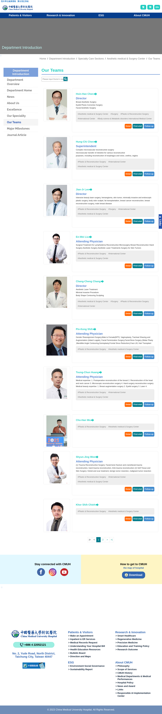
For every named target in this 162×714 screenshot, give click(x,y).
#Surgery (114, 114)
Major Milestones (18, 128)
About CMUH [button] (142, 15)
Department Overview (15, 82)
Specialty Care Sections (91, 58)
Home (43, 58)
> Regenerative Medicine (129, 639)
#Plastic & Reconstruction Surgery (135, 114)
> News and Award (125, 686)
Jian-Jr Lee (82, 189)
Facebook (41, 572)
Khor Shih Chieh (85, 504)
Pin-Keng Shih (84, 329)
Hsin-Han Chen (85, 93)
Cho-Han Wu (83, 420)
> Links (119, 689)
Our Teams (154, 58)
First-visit (137, 126)
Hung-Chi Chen (85, 141)
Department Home (19, 90)
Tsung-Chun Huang (87, 372)
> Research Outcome (127, 649)
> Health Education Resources (84, 649)
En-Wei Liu (82, 236)
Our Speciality (16, 115)
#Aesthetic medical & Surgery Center (93, 114)
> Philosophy (122, 666)
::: (2, 2)
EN (157, 7)
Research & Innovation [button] (61, 15)
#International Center (86, 119)
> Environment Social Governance (86, 666)
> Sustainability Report (80, 669)
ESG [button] (101, 15)
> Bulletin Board (76, 653)
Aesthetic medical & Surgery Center (126, 58)
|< (90, 539)
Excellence (14, 109)
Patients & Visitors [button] (20, 15)
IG (53, 572)
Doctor (65, 79)
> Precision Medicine (127, 642)
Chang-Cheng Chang (88, 281)
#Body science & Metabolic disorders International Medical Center (125, 119)
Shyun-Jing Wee (85, 456)
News (10, 96)
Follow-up (149, 126)
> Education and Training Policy (132, 646)
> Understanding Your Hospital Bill (86, 646)
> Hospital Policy (124, 682)
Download (135, 575)
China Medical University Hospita (34, 634)
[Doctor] (55, 79)
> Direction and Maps (79, 656)
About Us (13, 103)
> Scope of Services (126, 669)
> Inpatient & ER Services (81, 639)
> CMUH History (124, 673)
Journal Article (16, 135)
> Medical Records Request (82, 642)
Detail (128, 126)
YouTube (64, 572)
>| (112, 539)
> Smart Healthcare (126, 635)
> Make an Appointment (80, 635)
